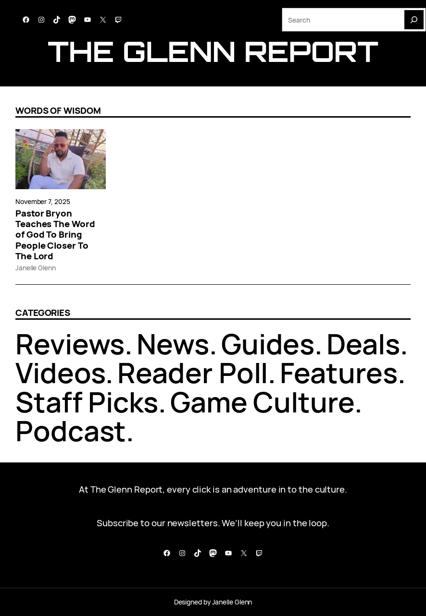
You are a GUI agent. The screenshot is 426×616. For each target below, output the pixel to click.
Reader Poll (192, 372)
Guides (267, 344)
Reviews (70, 344)
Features (338, 372)
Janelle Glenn (35, 267)
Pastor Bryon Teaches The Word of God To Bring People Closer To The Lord (55, 234)
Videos (60, 372)
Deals (363, 344)
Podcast (70, 430)
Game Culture (262, 402)
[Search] (414, 19)
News (173, 344)
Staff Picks (86, 402)
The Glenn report (213, 51)
